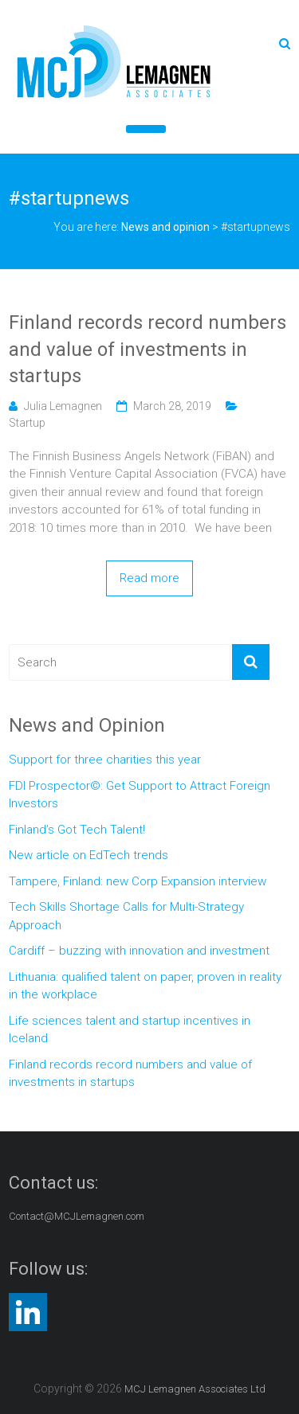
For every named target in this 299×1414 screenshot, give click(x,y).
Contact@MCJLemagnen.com (76, 1216)
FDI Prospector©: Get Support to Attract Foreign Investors (139, 795)
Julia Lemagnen (63, 406)
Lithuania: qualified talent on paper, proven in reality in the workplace (145, 986)
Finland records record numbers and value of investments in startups (147, 349)
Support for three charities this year (105, 759)
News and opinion (165, 227)
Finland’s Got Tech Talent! (77, 829)
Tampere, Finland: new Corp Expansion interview (137, 881)
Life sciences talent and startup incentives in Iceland (129, 1030)
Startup (27, 422)
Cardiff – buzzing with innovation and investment (139, 950)
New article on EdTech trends (88, 855)
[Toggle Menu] (146, 129)
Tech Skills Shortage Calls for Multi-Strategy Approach (126, 916)
